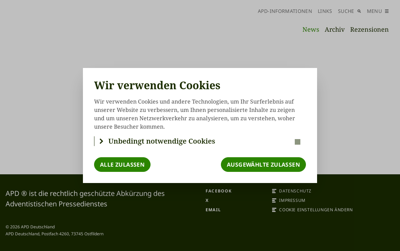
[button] (200, 141)
